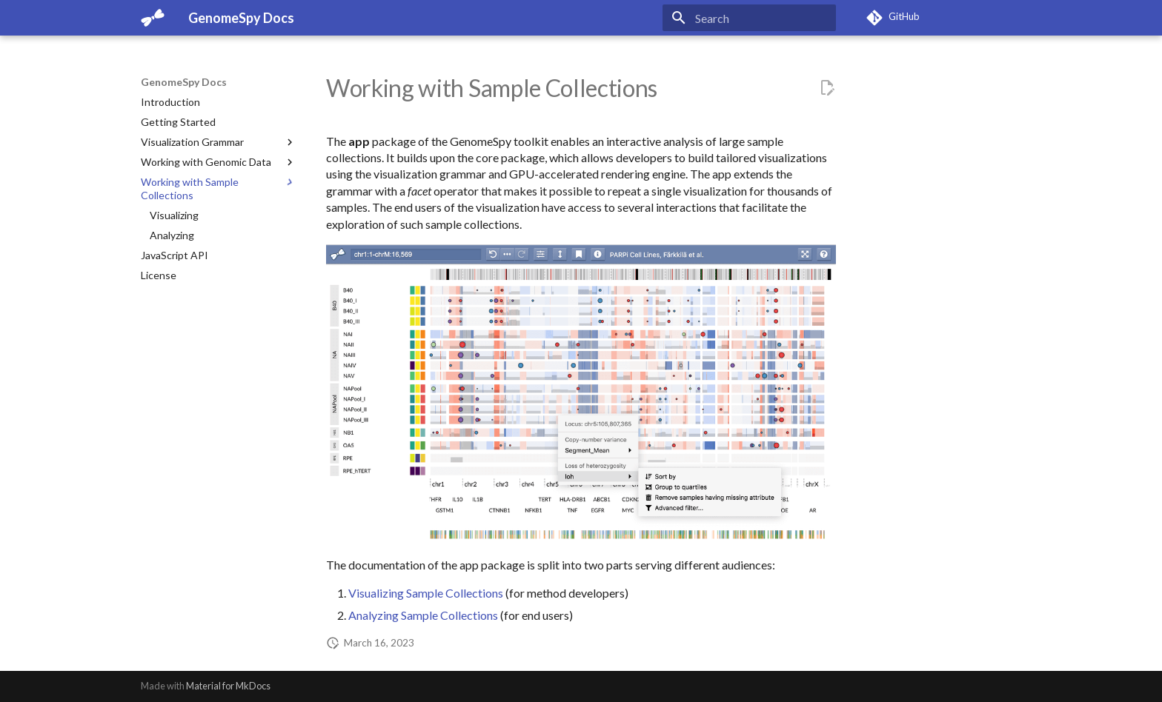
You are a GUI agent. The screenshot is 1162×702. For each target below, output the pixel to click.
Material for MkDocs (228, 686)
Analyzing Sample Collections (423, 615)
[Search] (749, 17)
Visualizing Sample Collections (425, 593)
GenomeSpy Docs (184, 82)
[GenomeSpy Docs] (152, 18)
